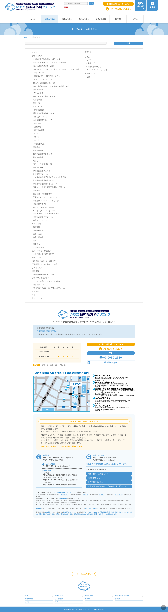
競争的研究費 (38, 230)
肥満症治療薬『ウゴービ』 (43, 217)
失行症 (36, 137)
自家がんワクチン (40, 220)
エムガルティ (64, 495)
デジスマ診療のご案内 (40, 278)
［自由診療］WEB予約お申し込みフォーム (48, 288)
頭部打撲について (40, 117)
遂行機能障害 (39, 130)
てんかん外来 (38, 93)
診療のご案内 (37, 56)
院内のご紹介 (37, 257)
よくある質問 (37, 268)
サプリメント (92, 60)
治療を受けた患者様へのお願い (44, 261)
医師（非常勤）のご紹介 (41, 251)
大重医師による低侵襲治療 (43, 254)
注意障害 (37, 127)
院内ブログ (91, 73)
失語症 (36, 140)
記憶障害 (37, 123)
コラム (34, 295)
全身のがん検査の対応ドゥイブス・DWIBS (49, 62)
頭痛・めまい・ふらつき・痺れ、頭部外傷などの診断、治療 (56, 69)
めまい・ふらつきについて (44, 79)
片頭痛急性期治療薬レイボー (44, 180)
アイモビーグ (118, 495)
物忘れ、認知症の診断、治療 (44, 83)
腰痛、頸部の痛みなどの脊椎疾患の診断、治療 (51, 86)
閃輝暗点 (36, 147)
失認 (36, 134)
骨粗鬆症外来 (38, 157)
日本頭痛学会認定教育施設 (47, 331)
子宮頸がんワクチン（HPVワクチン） (47, 197)
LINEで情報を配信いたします (43, 274)
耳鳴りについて (39, 106)
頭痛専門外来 (38, 167)
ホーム (34, 52)
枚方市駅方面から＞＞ (96, 482)
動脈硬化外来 (38, 150)
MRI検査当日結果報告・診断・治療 (46, 59)
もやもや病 (37, 100)
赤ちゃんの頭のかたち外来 (43, 207)
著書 (35, 241)
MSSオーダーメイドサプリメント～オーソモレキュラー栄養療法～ (46, 212)
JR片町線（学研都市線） (108, 486)
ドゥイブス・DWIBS (91, 508)
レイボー (101, 495)
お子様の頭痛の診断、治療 (43, 66)
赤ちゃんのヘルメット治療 (97, 70)
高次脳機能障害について (42, 120)
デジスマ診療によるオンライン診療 (47, 281)
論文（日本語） (39, 237)
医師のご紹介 (37, 224)
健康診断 (36, 190)
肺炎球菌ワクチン (40, 204)
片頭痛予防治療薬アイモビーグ (45, 184)
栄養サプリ (92, 63)
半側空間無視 (39, 144)
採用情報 (35, 271)
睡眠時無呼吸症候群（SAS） (44, 113)
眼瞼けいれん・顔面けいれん (44, 96)
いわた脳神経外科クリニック (62, 492)
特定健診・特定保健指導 (42, 194)
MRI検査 (38, 508)
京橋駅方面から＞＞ (95, 478)
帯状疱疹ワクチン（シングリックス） (47, 201)
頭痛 (88, 77)
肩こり (35, 161)
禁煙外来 (36, 103)
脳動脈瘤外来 (38, 90)
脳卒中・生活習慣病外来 (42, 164)
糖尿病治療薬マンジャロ (42, 154)
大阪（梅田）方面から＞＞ (98, 474)
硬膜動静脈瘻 (39, 110)
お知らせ (35, 291)
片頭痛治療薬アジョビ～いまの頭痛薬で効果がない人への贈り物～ (50, 175)
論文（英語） (38, 234)
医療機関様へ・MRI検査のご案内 (44, 264)
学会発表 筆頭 (38, 247)
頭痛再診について (40, 285)
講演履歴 (36, 227)
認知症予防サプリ (94, 67)
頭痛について (39, 73)
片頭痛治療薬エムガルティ (43, 171)
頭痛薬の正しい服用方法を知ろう (47, 76)
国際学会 (36, 244)
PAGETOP (84, 586)
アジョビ (85, 495)
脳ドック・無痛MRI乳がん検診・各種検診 (49, 187)
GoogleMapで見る (84, 574)
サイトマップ (37, 298)
